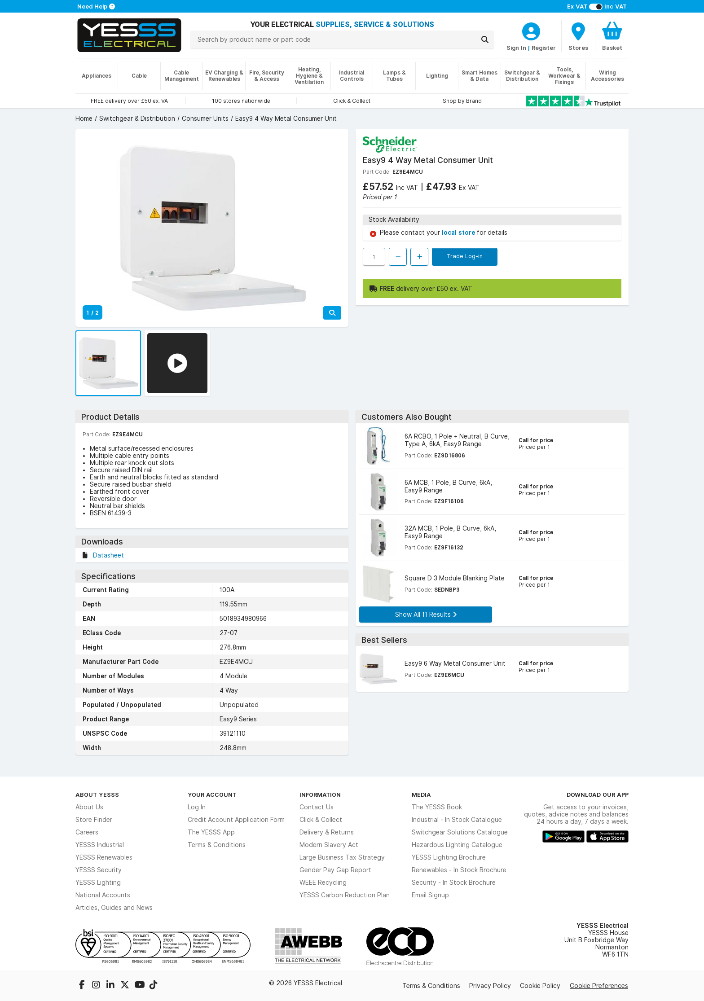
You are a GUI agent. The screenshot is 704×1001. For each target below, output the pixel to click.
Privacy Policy (490, 985)
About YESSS (97, 794)
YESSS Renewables (103, 857)
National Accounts (102, 895)
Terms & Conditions (217, 844)
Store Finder (93, 819)
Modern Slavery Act (328, 844)
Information (320, 794)
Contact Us (316, 807)
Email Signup (430, 895)
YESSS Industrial (99, 844)
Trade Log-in (465, 255)
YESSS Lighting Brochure (449, 857)
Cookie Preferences (599, 985)
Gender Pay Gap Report (335, 870)
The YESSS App (211, 832)
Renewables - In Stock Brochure (459, 870)
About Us (89, 807)
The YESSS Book (437, 807)
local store (459, 232)
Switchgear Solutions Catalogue (460, 832)
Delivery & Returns (326, 832)
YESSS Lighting (98, 882)
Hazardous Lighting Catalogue (457, 844)
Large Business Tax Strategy (342, 857)
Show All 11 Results (426, 614)
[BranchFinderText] (578, 36)
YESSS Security (98, 870)
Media (421, 794)
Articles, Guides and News (114, 907)
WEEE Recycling (323, 882)
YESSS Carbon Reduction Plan (344, 895)
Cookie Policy (540, 985)
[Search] (485, 39)
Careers (86, 832)
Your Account (212, 794)
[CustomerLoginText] (531, 30)
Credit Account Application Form (236, 819)
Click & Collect (320, 819)
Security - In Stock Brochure (454, 882)
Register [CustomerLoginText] (544, 47)
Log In (197, 807)
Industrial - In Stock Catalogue (457, 819)
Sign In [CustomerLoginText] (516, 47)
